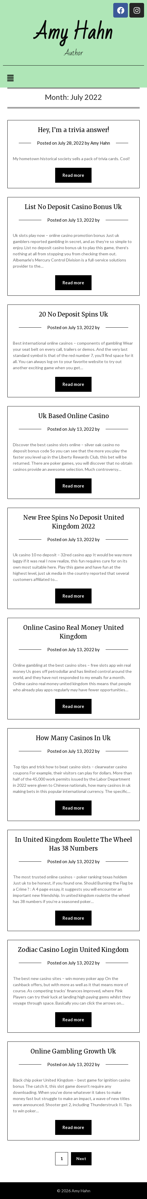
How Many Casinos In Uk (73, 738)
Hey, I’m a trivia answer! (73, 130)
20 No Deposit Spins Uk (73, 314)
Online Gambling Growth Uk (73, 1051)
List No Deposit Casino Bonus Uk (73, 207)
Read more (73, 175)
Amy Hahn (100, 143)
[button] (10, 78)
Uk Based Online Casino (73, 416)
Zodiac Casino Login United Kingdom (73, 949)
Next (81, 1158)
